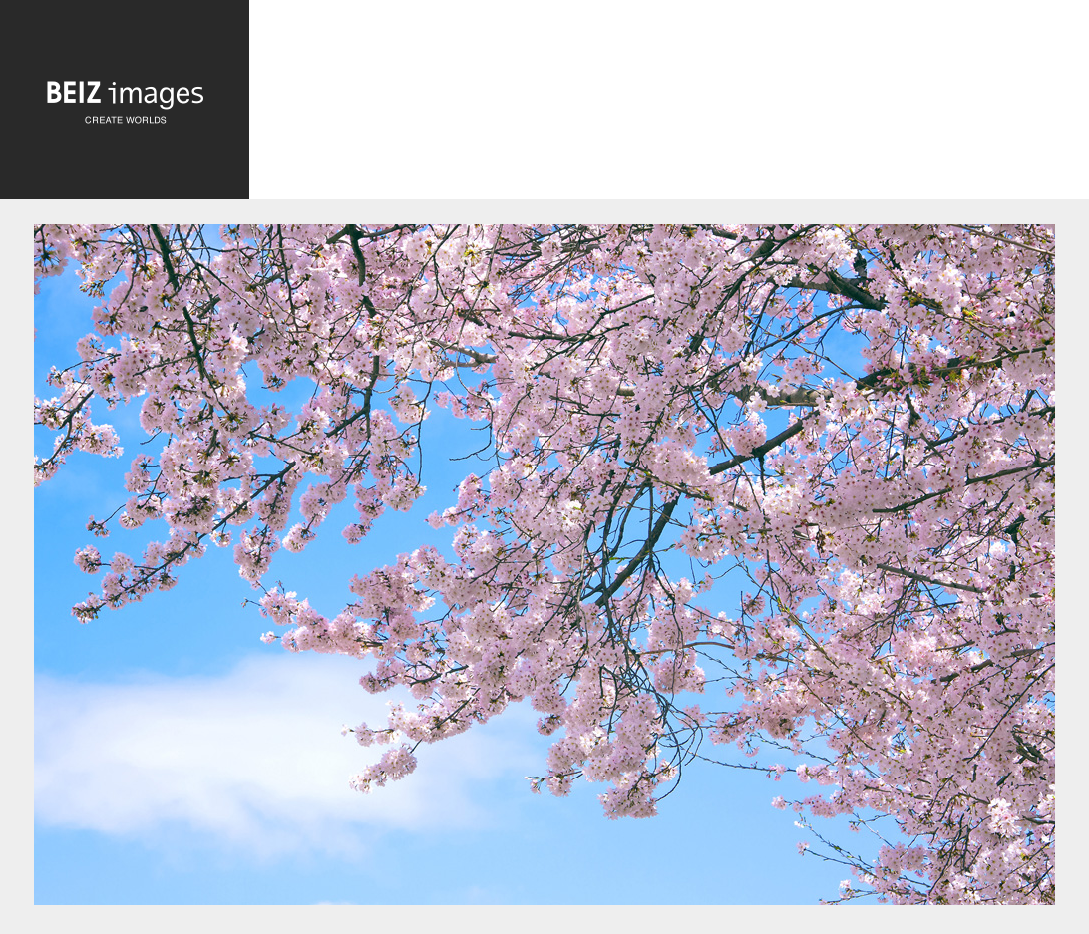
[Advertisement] (669, 104)
